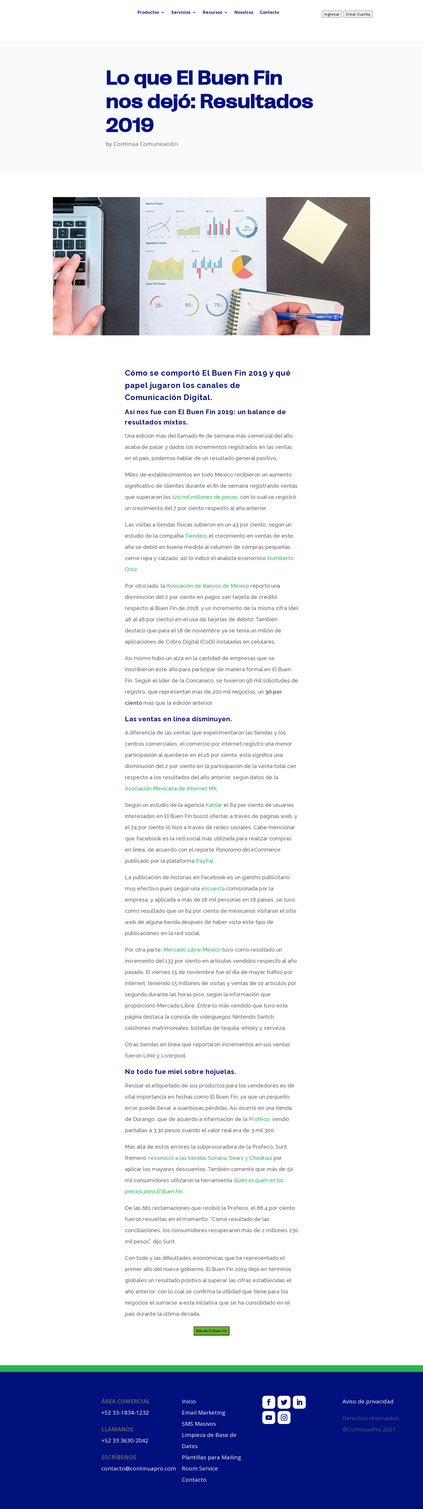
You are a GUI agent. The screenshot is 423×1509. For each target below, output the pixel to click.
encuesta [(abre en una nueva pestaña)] (213, 888)
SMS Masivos (199, 1424)
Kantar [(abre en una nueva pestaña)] (214, 805)
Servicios (180, 12)
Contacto (269, 12)
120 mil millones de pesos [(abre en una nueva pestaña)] (204, 497)
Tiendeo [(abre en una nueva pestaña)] (195, 536)
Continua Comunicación (146, 144)
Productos (148, 12)
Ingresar (332, 14)
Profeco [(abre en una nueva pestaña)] (259, 1119)
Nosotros (243, 12)
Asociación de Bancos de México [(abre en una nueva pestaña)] (207, 586)
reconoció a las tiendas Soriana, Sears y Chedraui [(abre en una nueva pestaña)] (210, 1158)
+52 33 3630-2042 (124, 1440)
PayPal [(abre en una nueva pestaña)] (204, 861)
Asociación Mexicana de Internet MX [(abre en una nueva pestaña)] (170, 788)
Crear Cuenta (358, 14)
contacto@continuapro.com (138, 1468)
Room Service (200, 1468)
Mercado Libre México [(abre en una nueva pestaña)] (192, 950)
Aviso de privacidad (368, 1401)
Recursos (212, 12)
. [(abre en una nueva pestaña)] (183, 1191)
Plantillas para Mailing (211, 1457)
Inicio (189, 1401)
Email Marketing (203, 1412)
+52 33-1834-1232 (125, 1412)
